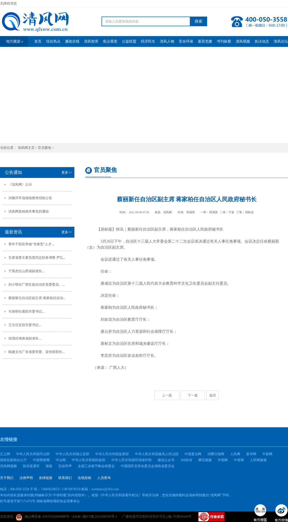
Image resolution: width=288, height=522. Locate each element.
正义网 (5, 454)
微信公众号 (166, 460)
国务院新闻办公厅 (13, 460)
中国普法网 (193, 454)
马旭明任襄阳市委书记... (26, 311)
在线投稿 (84, 478)
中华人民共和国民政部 (88, 460)
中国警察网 (41, 460)
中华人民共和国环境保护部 (131, 460)
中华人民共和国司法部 (33, 454)
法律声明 (26, 478)
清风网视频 (8, 466)
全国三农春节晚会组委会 (96, 466)
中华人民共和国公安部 (72, 454)
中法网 (61, 460)
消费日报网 (215, 454)
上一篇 (167, 395)
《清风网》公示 (20, 184)
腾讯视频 (205, 460)
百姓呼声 (65, 466)
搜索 (198, 21)
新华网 (251, 454)
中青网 (239, 460)
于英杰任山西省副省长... (26, 271)
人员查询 (104, 478)
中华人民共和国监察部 (112, 454)
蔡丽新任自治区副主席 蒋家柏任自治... (37, 298)
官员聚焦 (44, 148)
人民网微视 (258, 460)
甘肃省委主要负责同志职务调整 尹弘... (37, 257)
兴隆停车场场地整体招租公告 (30, 198)
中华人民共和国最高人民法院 (157, 454)
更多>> (66, 172)
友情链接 (45, 478)
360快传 (186, 460)
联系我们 (65, 478)
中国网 (223, 460)
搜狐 (49, 466)
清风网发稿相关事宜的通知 (28, 211)
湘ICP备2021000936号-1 (99, 516)
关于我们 (6, 478)
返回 (212, 395)
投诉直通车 (31, 466)
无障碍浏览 (8, 3)
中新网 (267, 454)
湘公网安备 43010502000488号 (42, 517)
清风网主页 (26, 148)
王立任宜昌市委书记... (24, 325)
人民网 (235, 454)
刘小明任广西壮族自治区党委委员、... (36, 284)
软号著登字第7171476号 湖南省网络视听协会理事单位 (40, 501)
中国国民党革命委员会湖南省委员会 (147, 466)
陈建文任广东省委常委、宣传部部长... (36, 352)
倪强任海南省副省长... (24, 338)
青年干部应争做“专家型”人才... (31, 244)
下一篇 (193, 395)
